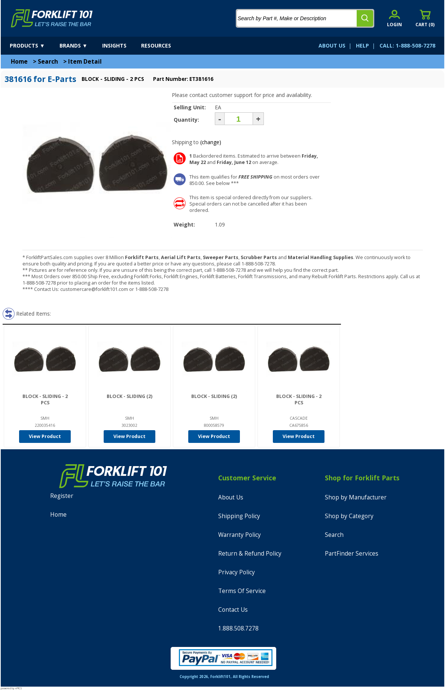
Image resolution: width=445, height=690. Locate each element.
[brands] (80, 46)
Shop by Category (349, 516)
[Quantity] (239, 118)
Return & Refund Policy (249, 553)
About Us (230, 497)
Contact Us (233, 610)
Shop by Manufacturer (356, 497)
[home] (52, 18)
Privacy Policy (236, 572)
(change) (210, 142)
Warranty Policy (239, 535)
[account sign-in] (394, 18)
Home (19, 62)
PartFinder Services (351, 553)
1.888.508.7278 (238, 628)
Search (48, 62)
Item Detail (85, 62)
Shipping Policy (239, 516)
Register (61, 496)
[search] (365, 18)
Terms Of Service (242, 591)
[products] (34, 46)
